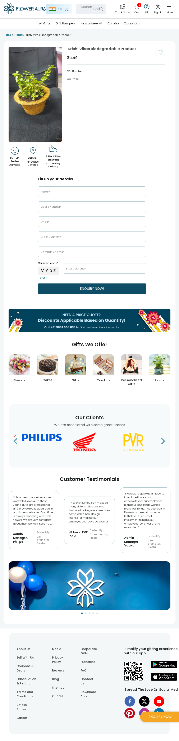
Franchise (88, 662)
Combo (113, 23)
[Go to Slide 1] (82, 613)
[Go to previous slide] (18, 442)
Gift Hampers (66, 23)
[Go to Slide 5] (97, 613)
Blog (55, 679)
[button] (89, 585)
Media (56, 649)
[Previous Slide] (12, 588)
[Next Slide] (167, 588)
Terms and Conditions (25, 694)
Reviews (58, 670)
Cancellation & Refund (26, 681)
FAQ (84, 670)
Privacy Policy (57, 659)
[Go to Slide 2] (86, 613)
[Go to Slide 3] (89, 613)
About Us (24, 649)
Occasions (132, 23)
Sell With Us (25, 657)
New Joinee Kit (91, 23)
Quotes (57, 696)
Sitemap (58, 687)
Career (22, 718)
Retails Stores (22, 707)
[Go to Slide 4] (93, 613)
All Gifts (45, 23)
